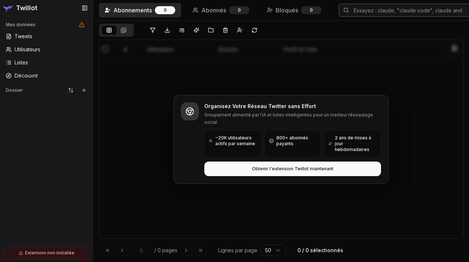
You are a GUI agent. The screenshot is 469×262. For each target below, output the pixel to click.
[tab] (109, 30)
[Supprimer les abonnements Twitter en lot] (225, 30)
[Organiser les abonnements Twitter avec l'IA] (196, 30)
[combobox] (273, 250)
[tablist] (116, 30)
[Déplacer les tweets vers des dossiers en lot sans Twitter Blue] (211, 30)
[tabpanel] (281, 149)
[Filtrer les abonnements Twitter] (152, 30)
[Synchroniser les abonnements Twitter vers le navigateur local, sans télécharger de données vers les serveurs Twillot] (254, 30)
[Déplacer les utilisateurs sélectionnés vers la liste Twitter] (182, 30)
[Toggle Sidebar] (93, 131)
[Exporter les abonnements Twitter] (167, 30)
